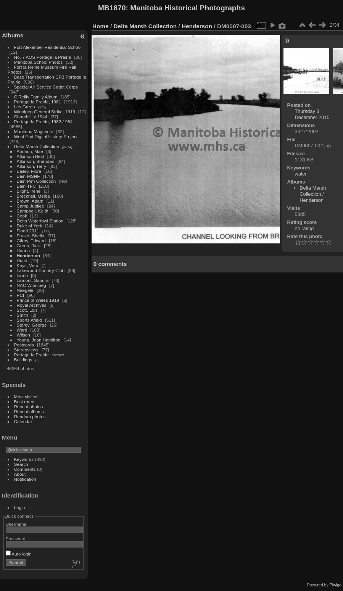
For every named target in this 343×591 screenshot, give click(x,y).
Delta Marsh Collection (36, 146)
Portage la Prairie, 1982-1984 (43, 121)
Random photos (30, 416)
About (20, 474)
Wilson (23, 334)
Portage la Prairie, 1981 (37, 101)
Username (16, 524)
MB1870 (112, 8)
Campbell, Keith (32, 210)
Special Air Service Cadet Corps (46, 86)
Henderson (28, 255)
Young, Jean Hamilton (39, 339)
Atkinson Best (30, 156)
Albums (12, 35)
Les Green (24, 106)
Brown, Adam (30, 200)
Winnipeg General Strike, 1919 (44, 111)
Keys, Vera (28, 265)
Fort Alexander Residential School (48, 47)
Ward (22, 329)
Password (16, 538)
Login (19, 507)
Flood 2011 (28, 230)
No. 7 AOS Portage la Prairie (42, 57)
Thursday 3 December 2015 (312, 114)
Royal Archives (32, 305)
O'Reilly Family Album (36, 96)
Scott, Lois (27, 310)
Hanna (23, 250)
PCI (20, 295)
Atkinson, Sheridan (36, 161)
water (301, 174)
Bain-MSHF (28, 176)
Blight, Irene (29, 190)
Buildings (23, 359)
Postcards (24, 344)
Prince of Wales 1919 (38, 300)
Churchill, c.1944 (31, 116)
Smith (22, 314)
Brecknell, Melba (33, 195)
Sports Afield (29, 319)
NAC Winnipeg (31, 285)
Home (100, 26)
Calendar (23, 421)
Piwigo (335, 585)
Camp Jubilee (30, 205)
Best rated (24, 401)
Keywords (24, 459)
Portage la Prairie (31, 354)
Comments (25, 469)
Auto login (19, 553)
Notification (25, 479)
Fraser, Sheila (31, 235)
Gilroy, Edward (31, 240)
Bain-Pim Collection (36, 181)
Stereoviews (26, 349)
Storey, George (32, 324)
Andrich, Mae (30, 151)
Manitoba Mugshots (33, 131)
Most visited (26, 396)
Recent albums (29, 411)
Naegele (25, 290)
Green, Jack (29, 245)
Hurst (22, 260)
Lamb (22, 275)
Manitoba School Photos (38, 62)
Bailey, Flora (29, 171)
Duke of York (29, 225)
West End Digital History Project (46, 136)
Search (21, 464)
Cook (22, 215)
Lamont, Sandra (33, 280)
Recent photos (28, 406)
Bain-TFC (26, 186)
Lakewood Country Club (41, 270)
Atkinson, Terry (32, 166)
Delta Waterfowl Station (40, 220)
